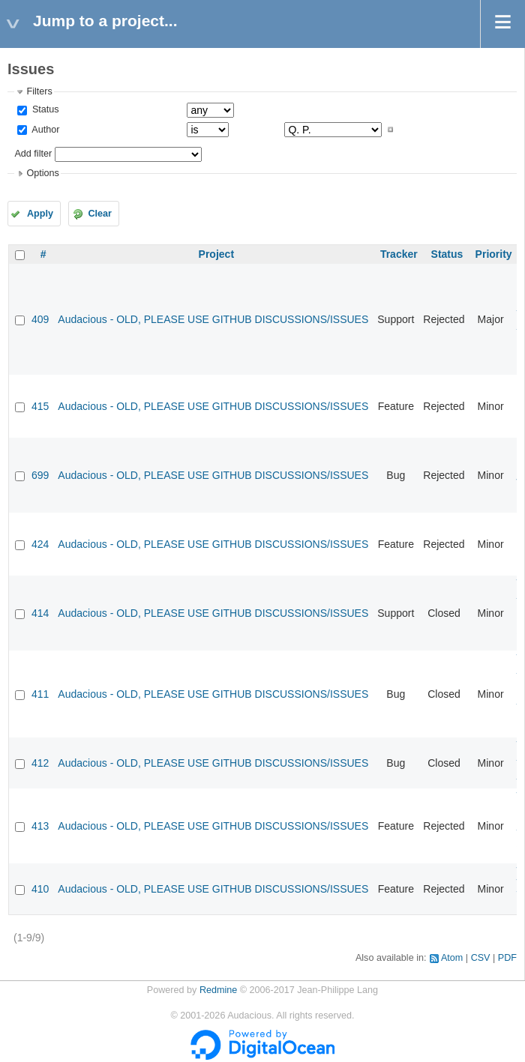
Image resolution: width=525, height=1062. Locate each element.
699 (40, 475)
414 (40, 613)
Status (43, 109)
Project (216, 254)
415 (40, 406)
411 (40, 694)
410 (40, 889)
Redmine (218, 990)
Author (44, 129)
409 (40, 319)
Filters (39, 91)
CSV (480, 958)
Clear (100, 213)
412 (40, 763)
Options (42, 173)
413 (40, 826)
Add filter (33, 153)
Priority (494, 254)
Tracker (399, 254)
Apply (40, 213)
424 (40, 544)
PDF (507, 958)
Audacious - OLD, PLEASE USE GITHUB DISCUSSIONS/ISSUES (213, 319)
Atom (452, 958)
